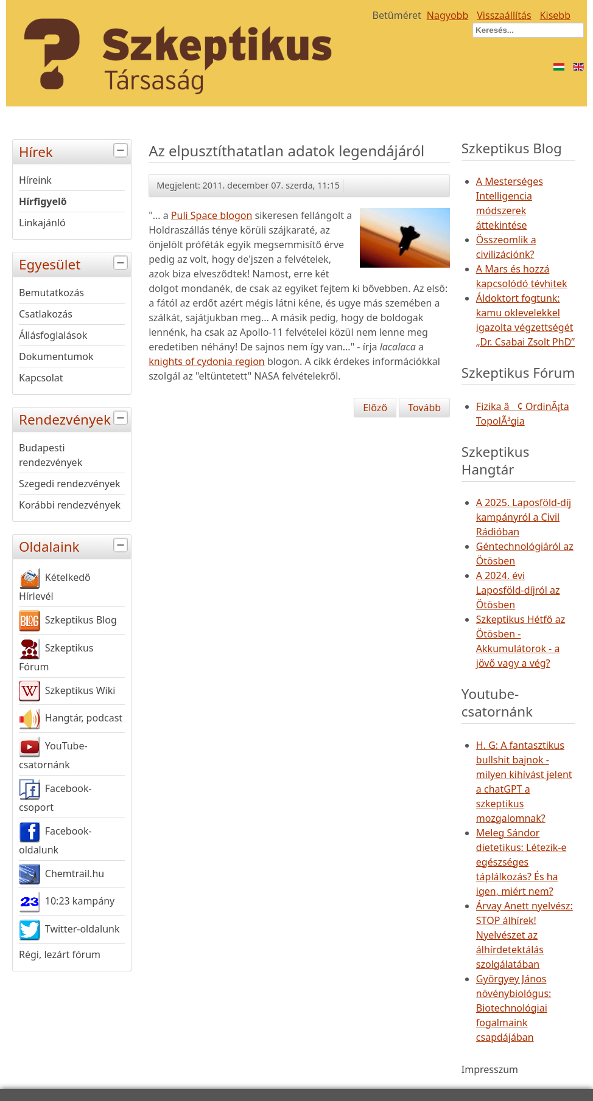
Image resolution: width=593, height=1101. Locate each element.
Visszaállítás (504, 15)
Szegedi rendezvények (70, 483)
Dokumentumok (56, 356)
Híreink (35, 180)
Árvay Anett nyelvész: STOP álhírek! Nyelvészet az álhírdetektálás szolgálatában (524, 935)
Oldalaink (75, 545)
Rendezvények (75, 418)
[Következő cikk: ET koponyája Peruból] (424, 407)
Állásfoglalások (53, 335)
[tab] (122, 150)
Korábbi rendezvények (70, 505)
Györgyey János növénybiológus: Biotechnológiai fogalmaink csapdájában (514, 1008)
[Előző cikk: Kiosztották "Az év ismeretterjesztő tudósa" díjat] (375, 407)
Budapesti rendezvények (50, 455)
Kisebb (555, 15)
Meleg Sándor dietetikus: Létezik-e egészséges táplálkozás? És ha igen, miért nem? (521, 862)
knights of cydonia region (207, 361)
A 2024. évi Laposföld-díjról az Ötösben (518, 590)
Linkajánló (42, 222)
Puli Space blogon (212, 215)
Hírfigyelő (43, 201)
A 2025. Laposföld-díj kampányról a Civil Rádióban (523, 517)
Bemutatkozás (51, 292)
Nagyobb (448, 15)
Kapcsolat (41, 377)
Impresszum (489, 1069)
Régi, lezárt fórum (59, 954)
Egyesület (75, 263)
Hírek (75, 150)
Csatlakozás (45, 314)
